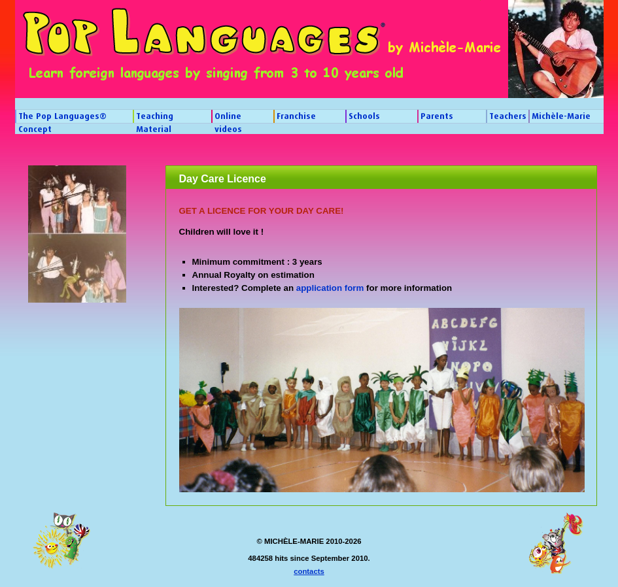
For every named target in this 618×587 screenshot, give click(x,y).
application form (330, 288)
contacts (309, 571)
